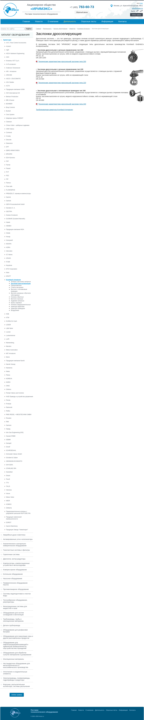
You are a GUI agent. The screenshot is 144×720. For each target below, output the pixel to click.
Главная (26, 21)
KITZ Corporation (11, 269)
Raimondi (9, 407)
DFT (7, 147)
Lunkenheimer (10, 335)
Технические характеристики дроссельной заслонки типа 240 (62, 104)
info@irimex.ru (137, 8)
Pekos (8, 375)
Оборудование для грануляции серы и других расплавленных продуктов (18, 637)
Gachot (8, 197)
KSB (7, 314)
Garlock (8, 201)
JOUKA (8, 258)
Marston (8, 346)
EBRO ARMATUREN (12, 150)
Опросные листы (88, 21)
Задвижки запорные (17, 301)
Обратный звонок (82, 12)
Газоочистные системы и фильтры (16, 550)
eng (141, 3)
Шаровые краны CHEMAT (14, 118)
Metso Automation (12, 350)
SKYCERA (9, 465)
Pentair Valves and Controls (15, 393)
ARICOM (9, 75)
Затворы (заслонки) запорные (21, 281)
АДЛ (7, 50)
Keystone (9, 265)
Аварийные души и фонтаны (14, 535)
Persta (8, 400)
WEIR (8, 501)
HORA (8, 247)
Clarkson (9, 122)
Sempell (8, 443)
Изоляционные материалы (13, 659)
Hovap (8, 236)
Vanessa (9, 490)
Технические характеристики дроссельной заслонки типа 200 (62, 61)
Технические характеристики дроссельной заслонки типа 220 (62, 83)
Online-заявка (136, 15)
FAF (7, 161)
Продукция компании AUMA (15, 89)
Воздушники (15, 310)
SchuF (8, 447)
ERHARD (9, 154)
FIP (7, 179)
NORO (8, 382)
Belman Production (12, 96)
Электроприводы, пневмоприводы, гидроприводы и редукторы (16, 679)
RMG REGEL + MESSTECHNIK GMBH (18, 414)
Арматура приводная (18, 308)
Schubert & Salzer (12, 457)
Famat (8, 165)
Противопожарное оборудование (16, 589)
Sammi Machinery (12, 526)
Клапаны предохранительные (21, 304)
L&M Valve (9, 328)
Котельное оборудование (13, 574)
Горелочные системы (11, 554)
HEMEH (8, 226)
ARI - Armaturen (11, 71)
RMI (7, 422)
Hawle (8, 222)
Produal (8, 404)
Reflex (8, 411)
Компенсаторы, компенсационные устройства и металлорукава (16, 564)
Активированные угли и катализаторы (18, 539)
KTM (7, 317)
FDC (7, 175)
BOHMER (9, 104)
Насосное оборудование (12, 578)
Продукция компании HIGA (15, 229)
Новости (39, 21)
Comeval (9, 132)
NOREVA (9, 378)
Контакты (122, 21)
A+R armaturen (11, 64)
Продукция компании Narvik (15, 360)
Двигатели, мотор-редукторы (14, 559)
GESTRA (9, 211)
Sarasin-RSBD (10, 436)
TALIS (8, 486)
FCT (7, 172)
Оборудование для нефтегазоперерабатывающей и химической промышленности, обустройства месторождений (15, 645)
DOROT (8, 522)
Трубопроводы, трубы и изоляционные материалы (13, 620)
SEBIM (8, 439)
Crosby (8, 136)
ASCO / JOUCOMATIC (13, 78)
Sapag (8, 429)
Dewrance (9, 143)
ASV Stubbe (10, 82)
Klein (7, 272)
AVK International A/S (13, 93)
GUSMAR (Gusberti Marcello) (15, 219)
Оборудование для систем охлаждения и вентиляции (13, 614)
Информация (107, 21)
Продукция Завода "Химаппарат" (17, 530)
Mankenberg (10, 343)
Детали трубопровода (11, 625)
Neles (8, 371)
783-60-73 (82, 7)
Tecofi (8, 479)
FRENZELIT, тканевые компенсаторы (18, 193)
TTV (7, 483)
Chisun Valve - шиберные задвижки (17, 125)
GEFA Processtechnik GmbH (15, 204)
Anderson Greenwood (13, 68)
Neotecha (9, 368)
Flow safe (9, 186)
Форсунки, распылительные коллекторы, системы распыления (16, 685)
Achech (8, 46)
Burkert (8, 111)
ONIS (8, 386)
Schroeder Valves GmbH (14, 454)
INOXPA (8, 244)
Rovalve (8, 418)
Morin (8, 357)
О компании (53, 21)
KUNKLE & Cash (11, 321)
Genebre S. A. (10, 208)
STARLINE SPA (11, 468)
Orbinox (8, 389)
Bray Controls (10, 107)
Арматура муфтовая (17, 306)
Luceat (8, 332)
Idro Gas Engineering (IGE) (14, 432)
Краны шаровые (16, 303)
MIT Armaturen (11, 353)
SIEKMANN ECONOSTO (14, 461)
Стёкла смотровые (17, 287)
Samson (8, 425)
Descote (8, 140)
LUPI (7, 339)
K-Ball (8, 262)
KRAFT (8, 276)
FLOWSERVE (10, 190)
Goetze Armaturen (12, 215)
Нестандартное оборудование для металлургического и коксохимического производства (16, 665)
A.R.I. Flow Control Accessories (16, 43)
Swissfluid (9, 472)
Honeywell (9, 240)
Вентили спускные (17, 299)
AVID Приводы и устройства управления (19, 396)
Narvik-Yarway (10, 364)
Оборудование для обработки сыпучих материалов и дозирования (17, 654)
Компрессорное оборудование (15, 570)
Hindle (8, 233)
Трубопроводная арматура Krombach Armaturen (54, 110)
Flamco (8, 183)
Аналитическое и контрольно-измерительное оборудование (15, 545)
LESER (8, 325)
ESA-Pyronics (10, 157)
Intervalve (9, 251)
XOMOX (8, 504)
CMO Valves (10, 129)
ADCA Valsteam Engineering (15, 53)
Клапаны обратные (17, 297)
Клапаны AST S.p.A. (12, 61)
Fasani (8, 168)
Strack (8, 475)
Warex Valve (10, 497)
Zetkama (9, 508)
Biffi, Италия (10, 100)
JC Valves (9, 254)
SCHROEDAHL (11, 450)
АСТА (8, 86)
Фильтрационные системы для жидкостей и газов (15, 607)
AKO (7, 57)
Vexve (8, 493)
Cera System (10, 114)
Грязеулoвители (16, 285)
